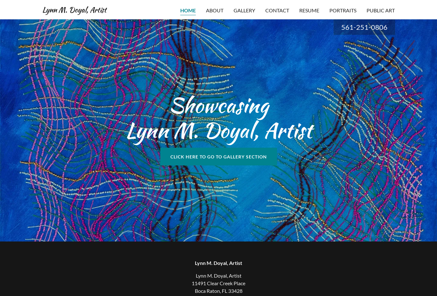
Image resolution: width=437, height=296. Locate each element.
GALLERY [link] (244, 10)
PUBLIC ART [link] (381, 10)
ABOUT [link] (214, 10)
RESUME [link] (309, 10)
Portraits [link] (342, 10)
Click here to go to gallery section (218, 156)
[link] (74, 10)
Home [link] (188, 10)
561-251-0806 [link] (364, 27)
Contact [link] (277, 10)
